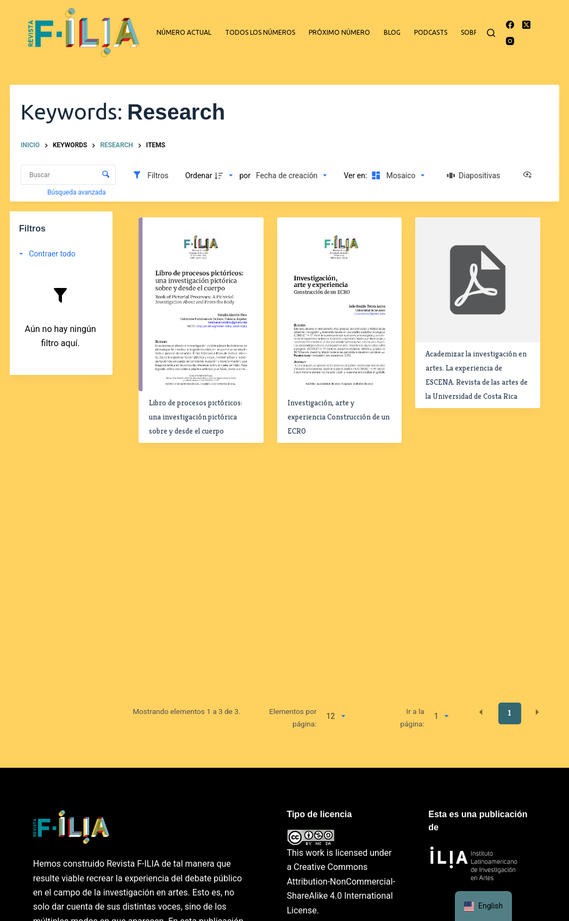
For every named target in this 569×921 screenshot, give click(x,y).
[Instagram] (510, 41)
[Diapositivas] (474, 175)
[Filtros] (150, 175)
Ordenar (198, 175)
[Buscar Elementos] (68, 175)
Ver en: (356, 175)
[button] (481, 712)
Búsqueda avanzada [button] (77, 192)
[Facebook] (510, 25)
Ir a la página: (412, 717)
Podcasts (430, 32)
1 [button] (509, 713)
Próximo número (339, 32)
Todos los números (260, 32)
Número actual (184, 32)
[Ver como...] (530, 175)
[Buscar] (491, 33)
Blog (392, 32)
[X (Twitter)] (526, 25)
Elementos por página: (292, 717)
